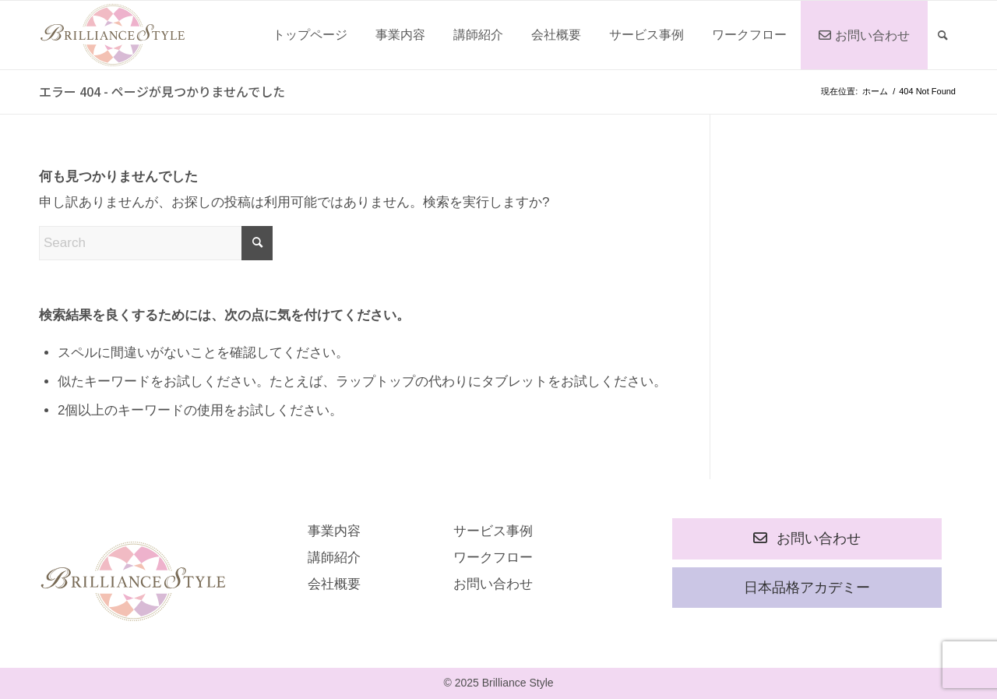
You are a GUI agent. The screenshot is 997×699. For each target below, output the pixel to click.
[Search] (943, 35)
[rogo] (112, 35)
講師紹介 (334, 557)
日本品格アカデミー (807, 587)
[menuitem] (310, 35)
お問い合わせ (493, 584)
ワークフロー (493, 557)
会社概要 (334, 584)
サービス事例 (493, 531)
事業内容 (334, 531)
